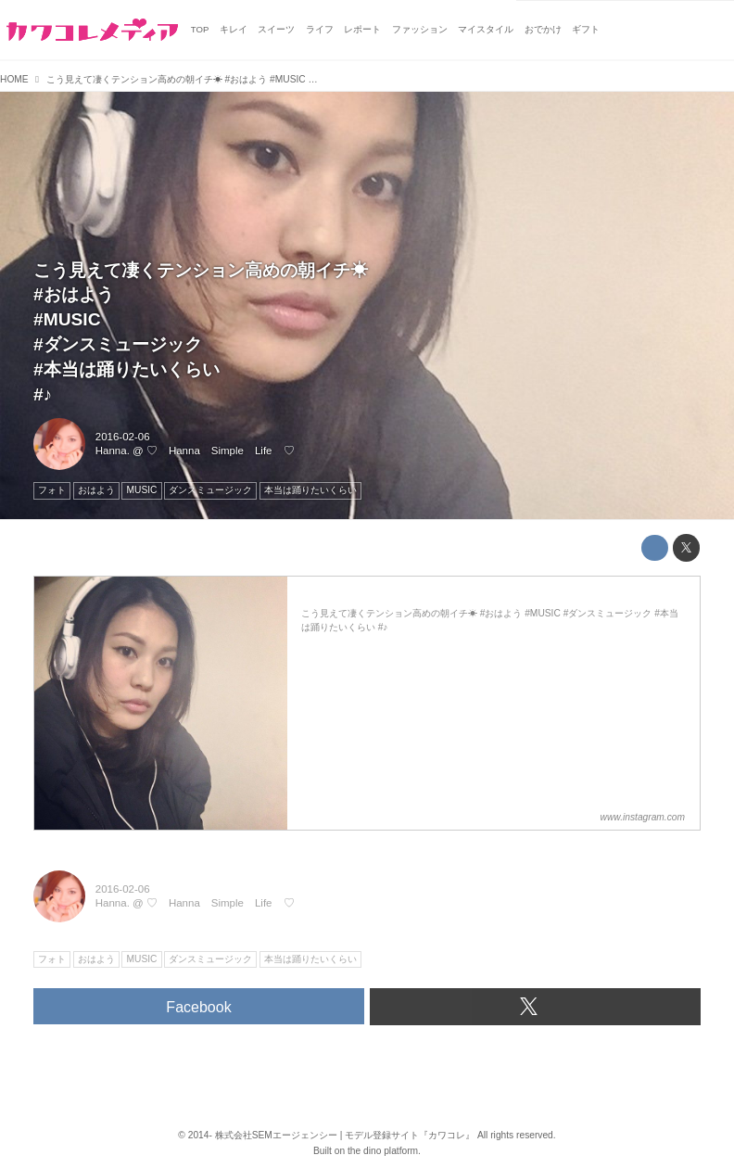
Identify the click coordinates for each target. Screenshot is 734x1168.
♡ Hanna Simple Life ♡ (220, 450)
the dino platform (383, 1151)
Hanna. (112, 450)
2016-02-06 (122, 436)
